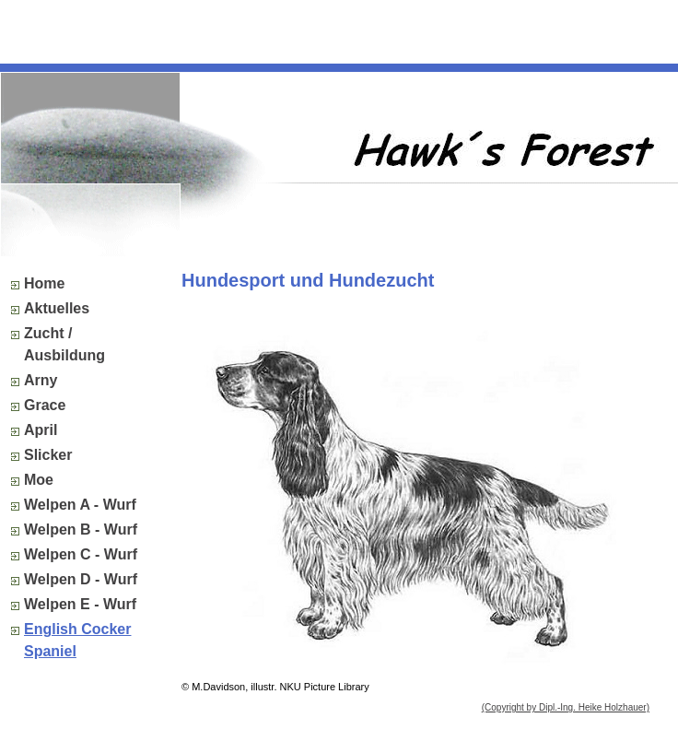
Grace (44, 405)
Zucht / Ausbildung (64, 344)
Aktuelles (56, 308)
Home (44, 283)
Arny (40, 380)
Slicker (48, 455)
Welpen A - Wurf (80, 504)
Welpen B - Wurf (80, 529)
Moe (38, 480)
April (40, 430)
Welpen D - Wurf (80, 579)
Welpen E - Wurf (80, 604)
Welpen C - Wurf (80, 554)
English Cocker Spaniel (77, 640)
